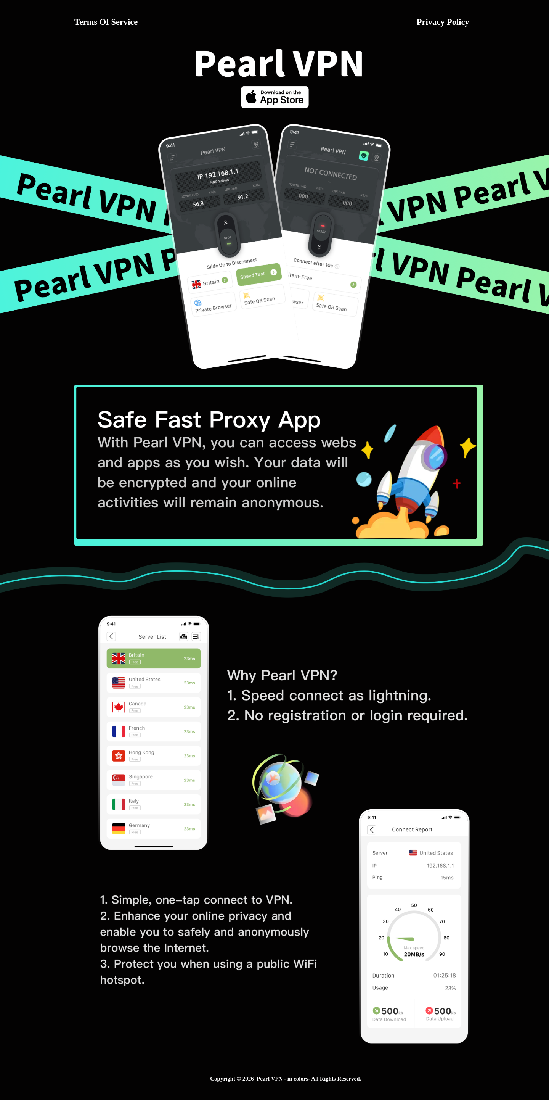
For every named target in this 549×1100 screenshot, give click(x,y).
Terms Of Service (106, 22)
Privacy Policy (443, 22)
